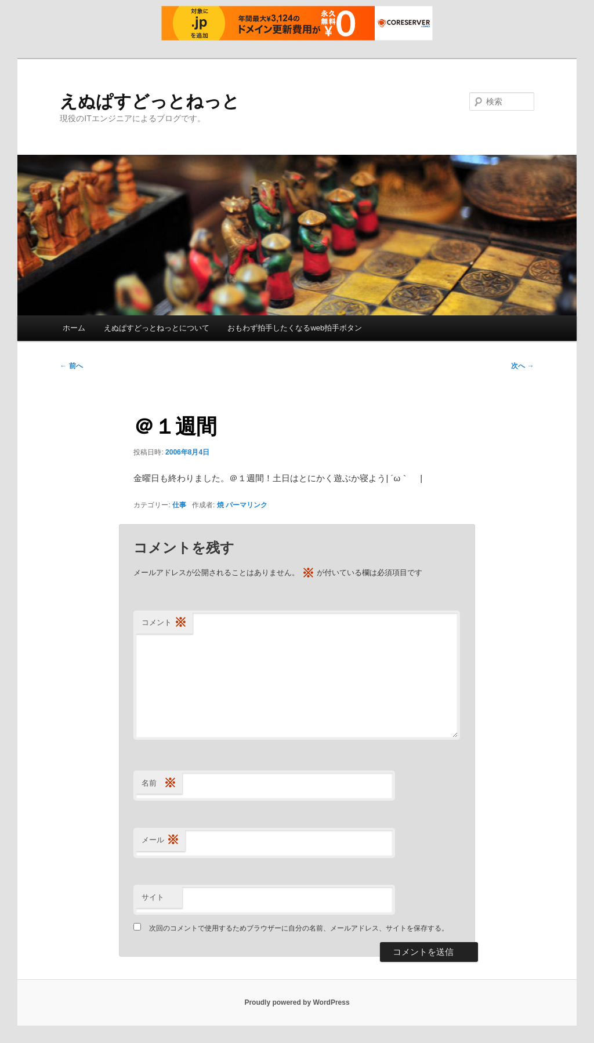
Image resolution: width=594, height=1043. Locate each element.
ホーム (74, 328)
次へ (522, 366)
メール (160, 840)
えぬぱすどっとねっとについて (156, 328)
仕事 (179, 505)
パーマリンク (246, 505)
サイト (153, 897)
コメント (164, 623)
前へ (71, 366)
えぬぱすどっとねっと (150, 101)
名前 (159, 783)
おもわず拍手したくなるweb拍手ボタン (294, 328)
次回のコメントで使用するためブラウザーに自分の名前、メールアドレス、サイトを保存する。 (298, 928)
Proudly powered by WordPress (296, 1002)
